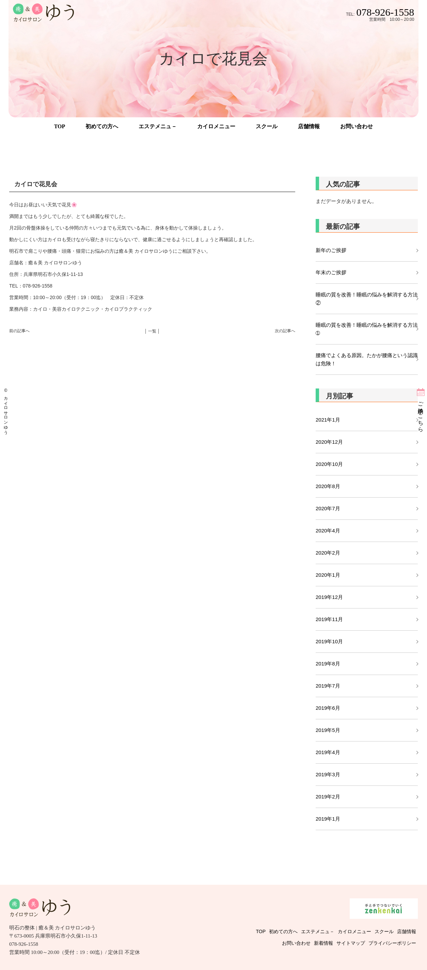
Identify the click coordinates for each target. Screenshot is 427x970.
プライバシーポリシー (392, 943)
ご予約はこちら (421, 413)
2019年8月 (328, 663)
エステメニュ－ (158, 126)
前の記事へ (19, 330)
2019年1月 (328, 819)
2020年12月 (329, 442)
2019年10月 (329, 641)
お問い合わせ (356, 126)
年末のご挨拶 (331, 272)
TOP (59, 126)
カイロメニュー (216, 126)
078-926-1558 (385, 12)
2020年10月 (329, 464)
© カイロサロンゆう (5, 410)
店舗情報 (309, 126)
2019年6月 (328, 708)
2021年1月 (328, 420)
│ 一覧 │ (152, 331)
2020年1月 (328, 575)
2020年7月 (328, 508)
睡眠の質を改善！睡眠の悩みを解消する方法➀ (367, 329)
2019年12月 (329, 597)
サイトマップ (350, 943)
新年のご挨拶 (333, 250)
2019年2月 (328, 796)
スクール (267, 126)
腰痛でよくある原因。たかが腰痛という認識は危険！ (367, 359)
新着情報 (323, 943)
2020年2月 (328, 553)
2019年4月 (328, 752)
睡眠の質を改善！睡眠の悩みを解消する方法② (367, 299)
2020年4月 (328, 530)
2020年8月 (328, 486)
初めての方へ (101, 126)
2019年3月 (328, 774)
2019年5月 (328, 730)
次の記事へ (285, 330)
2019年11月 (329, 619)
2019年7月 (328, 686)
